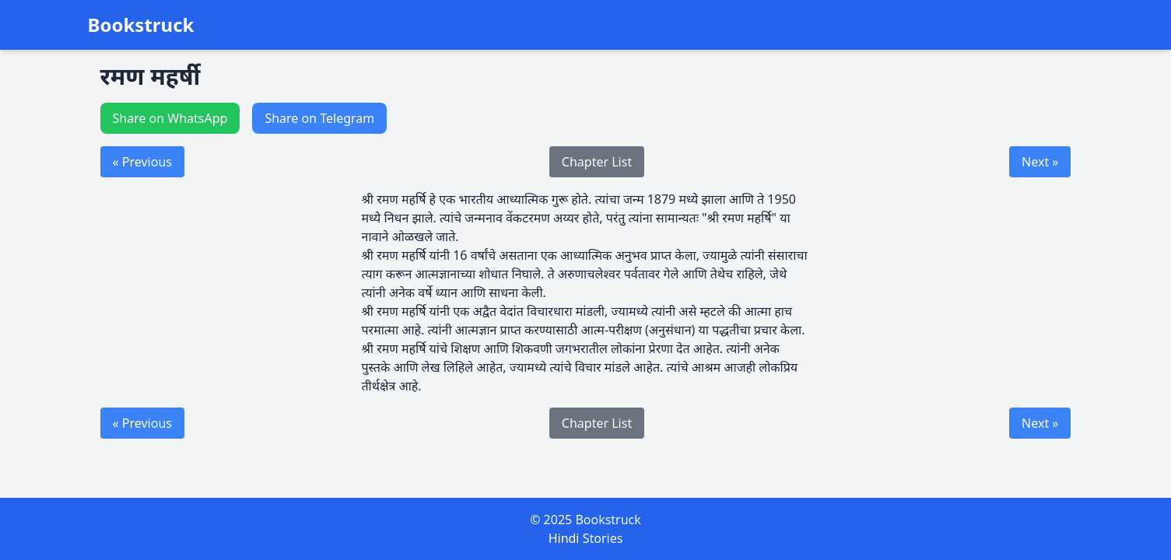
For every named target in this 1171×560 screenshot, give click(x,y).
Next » (1040, 161)
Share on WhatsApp (170, 118)
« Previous (142, 161)
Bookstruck (141, 24)
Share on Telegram (319, 118)
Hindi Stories (586, 538)
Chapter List (597, 161)
